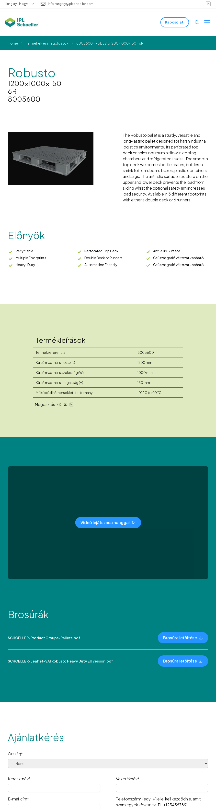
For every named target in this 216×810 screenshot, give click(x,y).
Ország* (15, 753)
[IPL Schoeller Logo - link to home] (22, 22)
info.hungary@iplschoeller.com (70, 4)
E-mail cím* (18, 798)
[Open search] (196, 22)
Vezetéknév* (127, 778)
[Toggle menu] (207, 22)
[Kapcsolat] (174, 22)
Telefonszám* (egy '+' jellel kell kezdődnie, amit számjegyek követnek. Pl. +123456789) (158, 801)
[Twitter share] (65, 404)
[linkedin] (208, 4)
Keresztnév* (19, 778)
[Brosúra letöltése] (183, 637)
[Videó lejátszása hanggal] (108, 522)
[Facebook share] (59, 404)
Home (13, 43)
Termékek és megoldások (47, 43)
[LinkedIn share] (71, 404)
